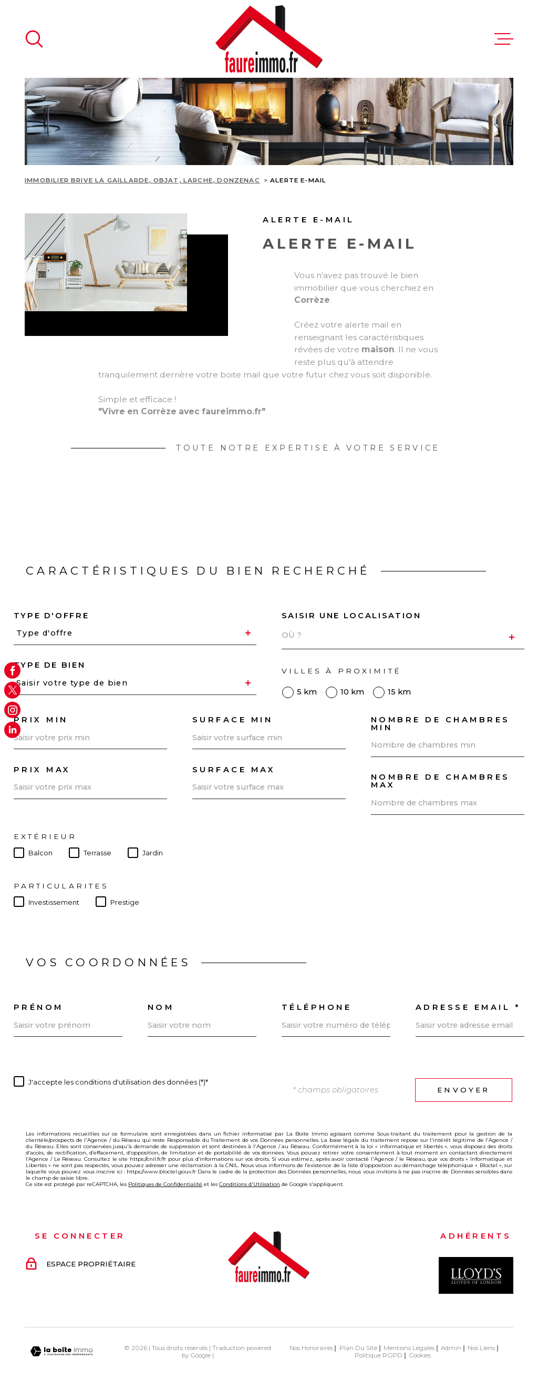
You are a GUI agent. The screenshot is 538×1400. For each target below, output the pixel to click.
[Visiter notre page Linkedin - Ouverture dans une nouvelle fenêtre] (12, 729)
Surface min (232, 720)
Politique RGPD (378, 1355)
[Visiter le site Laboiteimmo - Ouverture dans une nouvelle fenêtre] (61, 1351)
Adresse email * (468, 1007)
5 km (307, 692)
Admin (451, 1348)
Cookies (420, 1356)
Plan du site (358, 1348)
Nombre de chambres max (440, 781)
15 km (399, 692)
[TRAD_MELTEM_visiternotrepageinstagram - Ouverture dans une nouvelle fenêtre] (12, 710)
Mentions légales (409, 1348)
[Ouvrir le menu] (503, 38)
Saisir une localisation (351, 616)
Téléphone (317, 1007)
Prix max (42, 770)
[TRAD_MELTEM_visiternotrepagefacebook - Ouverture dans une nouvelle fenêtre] (12, 670)
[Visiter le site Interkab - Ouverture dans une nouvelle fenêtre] (476, 1275)
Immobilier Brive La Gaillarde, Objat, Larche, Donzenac (142, 180)
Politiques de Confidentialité (165, 1184)
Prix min (41, 720)
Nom (161, 1007)
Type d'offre (51, 616)
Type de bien (50, 665)
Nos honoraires (311, 1348)
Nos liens (481, 1348)
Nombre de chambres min (440, 723)
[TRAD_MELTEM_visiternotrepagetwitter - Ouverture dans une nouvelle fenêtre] (12, 690)
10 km (352, 692)
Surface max (234, 770)
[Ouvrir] (34, 38)
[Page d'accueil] (269, 39)
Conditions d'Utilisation (249, 1184)
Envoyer (463, 1090)
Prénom (39, 1007)
